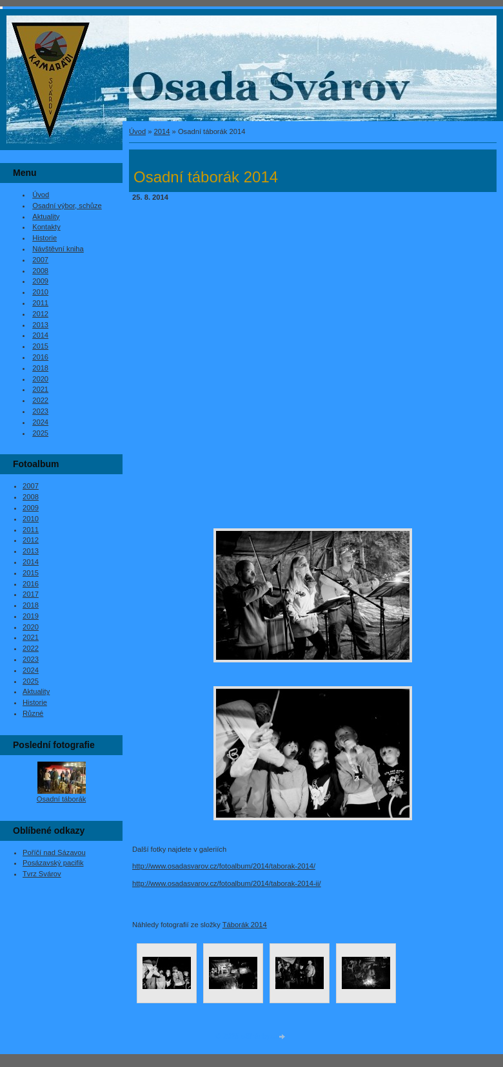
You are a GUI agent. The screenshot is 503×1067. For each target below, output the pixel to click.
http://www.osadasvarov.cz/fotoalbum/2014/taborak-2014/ (223, 866)
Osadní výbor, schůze (67, 205)
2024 (40, 422)
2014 (162, 131)
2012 (40, 314)
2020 (40, 379)
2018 (40, 368)
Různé (33, 713)
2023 (40, 411)
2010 (40, 292)
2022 (40, 400)
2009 (40, 281)
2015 (40, 346)
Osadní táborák (61, 799)
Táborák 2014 (244, 924)
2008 (40, 270)
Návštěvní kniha (58, 249)
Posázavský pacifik (53, 863)
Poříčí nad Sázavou (54, 852)
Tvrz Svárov (42, 874)
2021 (40, 389)
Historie (44, 238)
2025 (40, 433)
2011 (40, 303)
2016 (40, 357)
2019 (31, 616)
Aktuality (45, 216)
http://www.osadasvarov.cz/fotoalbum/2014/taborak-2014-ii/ (226, 883)
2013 (40, 325)
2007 (40, 260)
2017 (31, 594)
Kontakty (46, 227)
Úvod (137, 131)
